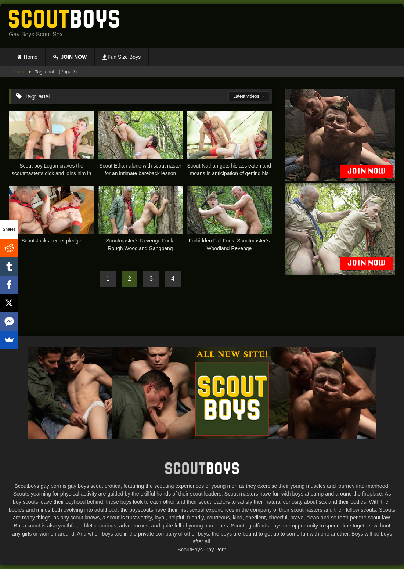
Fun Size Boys (121, 57)
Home (30, 57)
